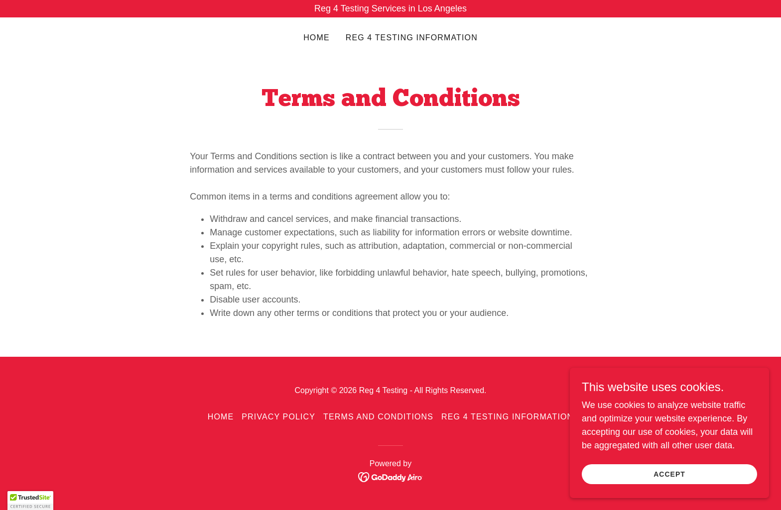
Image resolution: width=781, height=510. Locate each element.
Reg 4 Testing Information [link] (412, 37)
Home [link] (316, 37)
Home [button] (221, 416)
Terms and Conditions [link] (378, 416)
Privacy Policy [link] (278, 416)
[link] (390, 477)
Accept (669, 474)
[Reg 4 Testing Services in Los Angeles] (390, 8)
